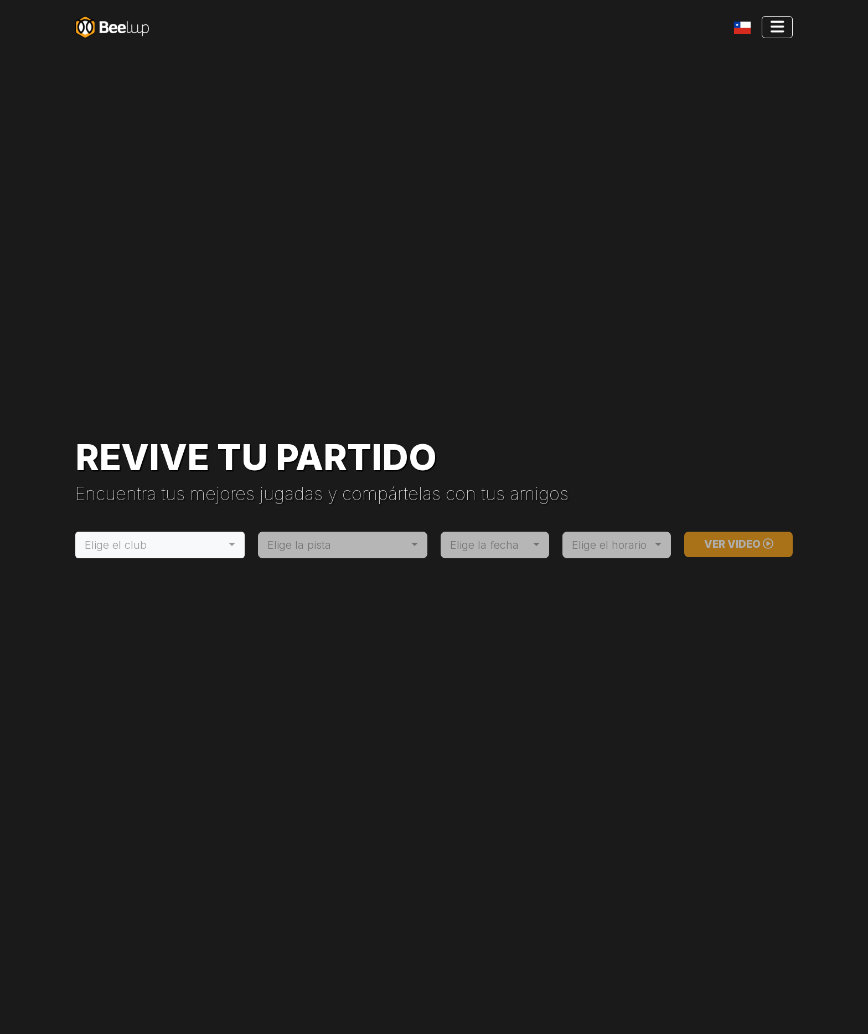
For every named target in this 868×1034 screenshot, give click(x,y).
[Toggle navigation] (744, 27)
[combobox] (160, 545)
